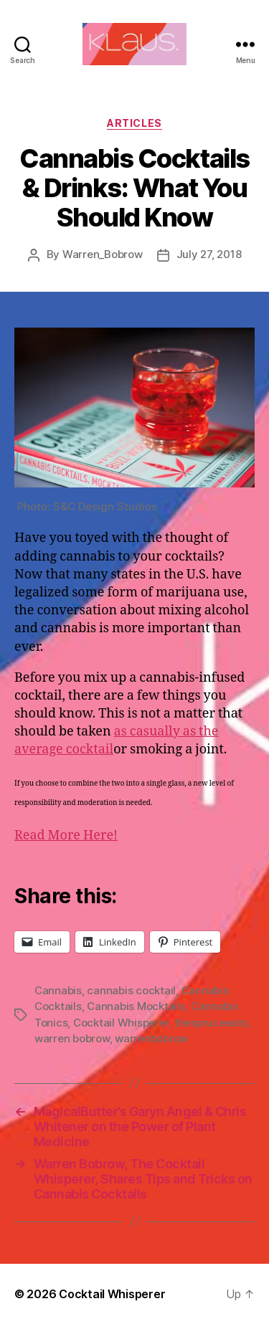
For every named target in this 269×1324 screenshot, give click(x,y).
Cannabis (58, 990)
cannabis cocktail (131, 990)
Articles (134, 123)
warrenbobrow (151, 1038)
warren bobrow (72, 1038)
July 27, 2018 (209, 254)
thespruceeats (211, 1022)
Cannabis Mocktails (136, 1006)
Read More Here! (66, 835)
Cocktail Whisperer (121, 1022)
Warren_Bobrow (102, 254)
